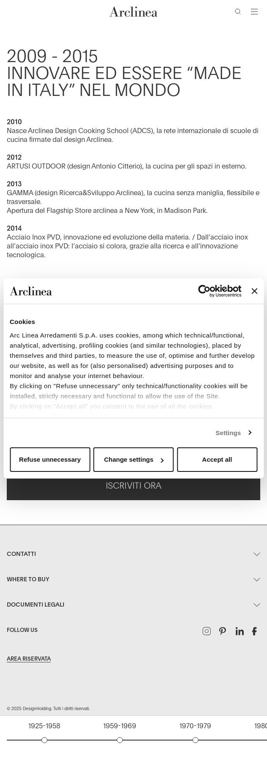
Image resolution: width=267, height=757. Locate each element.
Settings (228, 432)
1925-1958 (44, 726)
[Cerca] (239, 13)
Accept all (217, 459)
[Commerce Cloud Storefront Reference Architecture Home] (134, 12)
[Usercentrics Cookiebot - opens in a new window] (205, 291)
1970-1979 (195, 726)
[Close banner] (254, 291)
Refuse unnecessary (50, 459)
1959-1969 (119, 726)
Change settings (134, 459)
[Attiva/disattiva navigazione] (254, 11)
